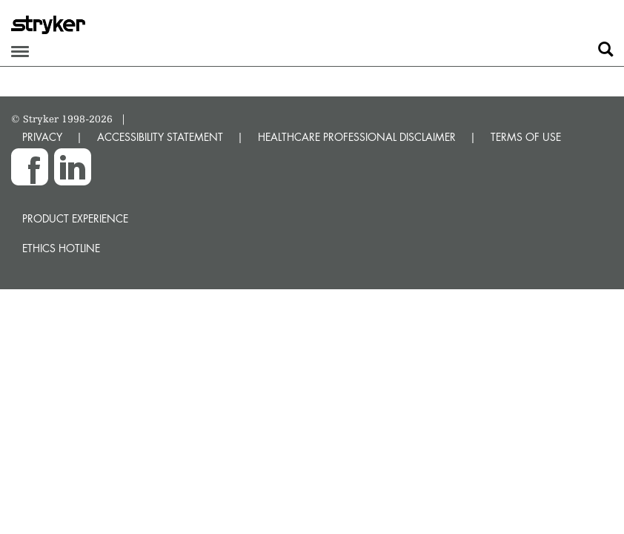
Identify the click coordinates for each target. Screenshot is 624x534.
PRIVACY (42, 137)
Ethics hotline (61, 248)
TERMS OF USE (526, 137)
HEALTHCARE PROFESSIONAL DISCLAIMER (357, 137)
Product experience (75, 218)
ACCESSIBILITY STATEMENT (160, 137)
